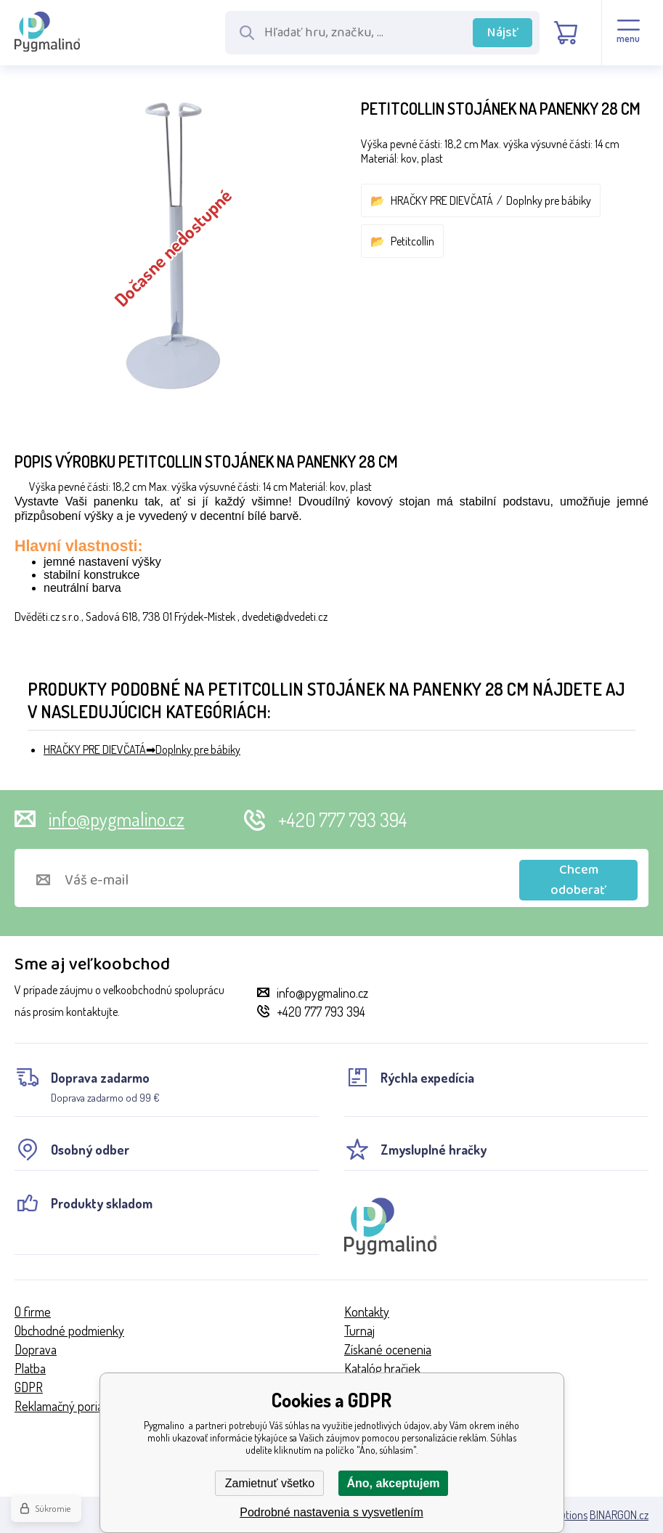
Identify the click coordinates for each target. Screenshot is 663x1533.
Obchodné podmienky (69, 1330)
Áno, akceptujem (392, 1483)
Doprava (36, 1349)
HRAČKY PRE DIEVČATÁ (442, 200)
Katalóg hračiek (382, 1368)
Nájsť (502, 33)
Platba (30, 1368)
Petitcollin (412, 241)
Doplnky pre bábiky (548, 200)
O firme (33, 1311)
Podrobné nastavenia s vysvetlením (331, 1512)
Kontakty (366, 1311)
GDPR (29, 1387)
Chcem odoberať (578, 880)
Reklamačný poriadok (68, 1406)
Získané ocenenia (387, 1349)
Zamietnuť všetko (269, 1483)
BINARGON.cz (619, 1515)
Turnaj (359, 1330)
